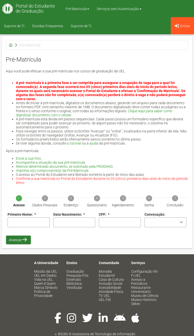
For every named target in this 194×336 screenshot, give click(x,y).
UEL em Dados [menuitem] (45, 275)
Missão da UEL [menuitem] (45, 271)
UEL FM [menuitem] (105, 300)
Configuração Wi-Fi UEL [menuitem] (144, 273)
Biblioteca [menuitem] (74, 284)
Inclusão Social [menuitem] (110, 284)
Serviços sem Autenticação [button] (119, 9)
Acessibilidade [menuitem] (110, 288)
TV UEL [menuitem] (104, 296)
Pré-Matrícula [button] (77, 9)
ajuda (93, 143)
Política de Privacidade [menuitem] (43, 294)
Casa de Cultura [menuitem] (111, 279)
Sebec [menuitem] (135, 304)
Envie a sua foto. (29, 158)
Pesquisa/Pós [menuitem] (77, 275)
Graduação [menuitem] (75, 271)
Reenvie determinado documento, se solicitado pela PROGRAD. (64, 166)
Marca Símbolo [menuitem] (46, 288)
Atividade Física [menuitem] (111, 292)
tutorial (75, 143)
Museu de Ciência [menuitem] (144, 296)
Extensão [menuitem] (73, 279)
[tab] (19, 197)
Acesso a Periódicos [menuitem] (139, 281)
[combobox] (74, 222)
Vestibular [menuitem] (74, 288)
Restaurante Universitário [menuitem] (141, 290)
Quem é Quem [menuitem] (45, 284)
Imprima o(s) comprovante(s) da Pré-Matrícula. (52, 171)
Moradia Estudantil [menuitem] (107, 273)
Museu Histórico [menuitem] (144, 300)
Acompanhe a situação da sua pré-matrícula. (51, 162)
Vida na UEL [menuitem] (43, 279)
